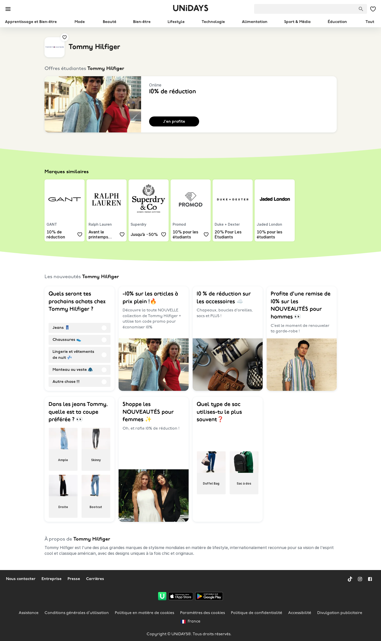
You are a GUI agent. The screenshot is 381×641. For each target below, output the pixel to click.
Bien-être (142, 22)
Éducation (337, 22)
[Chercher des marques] (361, 9)
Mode (80, 22)
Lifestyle (176, 22)
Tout (369, 22)
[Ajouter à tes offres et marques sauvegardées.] (65, 37)
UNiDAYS (190, 8)
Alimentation (254, 22)
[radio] (80, 328)
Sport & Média (297, 22)
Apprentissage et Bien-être (31, 22)
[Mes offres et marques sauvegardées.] (373, 9)
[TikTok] (350, 579)
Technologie (213, 22)
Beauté (109, 22)
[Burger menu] (8, 9)
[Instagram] (360, 579)
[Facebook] (370, 579)
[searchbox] (310, 9)
